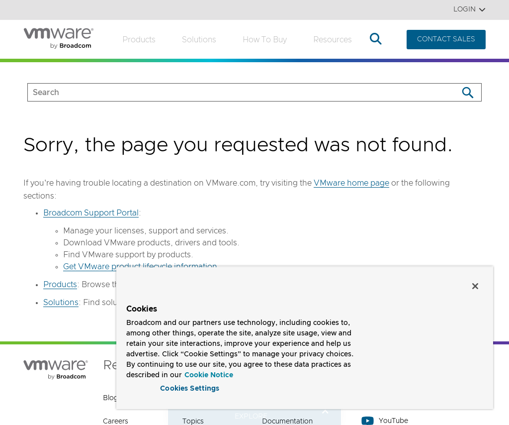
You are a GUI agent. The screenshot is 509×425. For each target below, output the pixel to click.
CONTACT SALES (446, 39)
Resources (332, 40)
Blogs (112, 398)
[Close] (475, 284)
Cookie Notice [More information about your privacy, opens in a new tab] (208, 373)
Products (139, 40)
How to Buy (265, 40)
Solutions (199, 40)
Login (469, 9)
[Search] (467, 92)
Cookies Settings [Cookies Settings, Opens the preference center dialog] (189, 387)
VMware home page (351, 183)
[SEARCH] (232, 92)
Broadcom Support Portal (91, 213)
